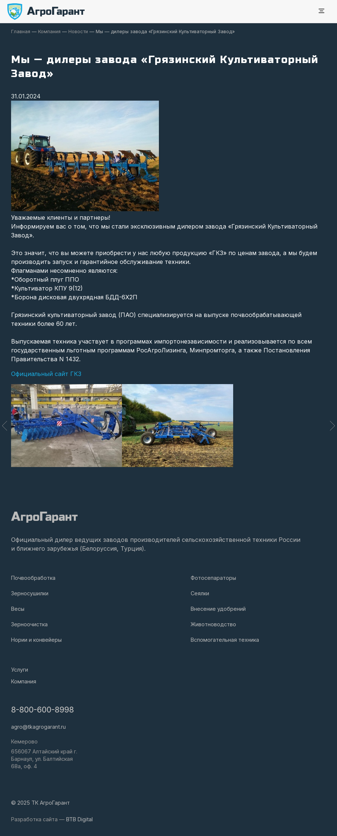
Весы (17, 609)
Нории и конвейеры (36, 640)
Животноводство (213, 624)
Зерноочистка (29, 624)
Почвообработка (33, 578)
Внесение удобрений (218, 609)
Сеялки (200, 593)
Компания (23, 681)
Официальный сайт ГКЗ (46, 373)
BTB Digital (79, 819)
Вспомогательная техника (225, 640)
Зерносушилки (29, 593)
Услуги (19, 669)
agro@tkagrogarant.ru (38, 727)
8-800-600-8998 (42, 709)
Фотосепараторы (213, 578)
